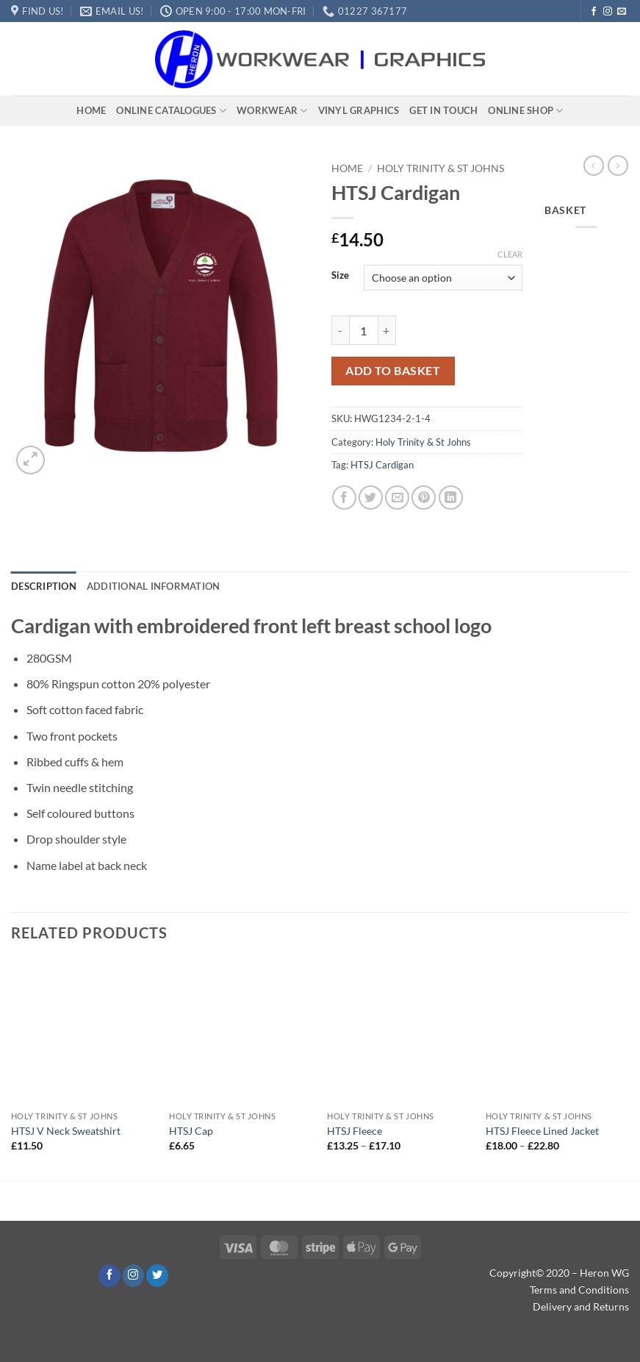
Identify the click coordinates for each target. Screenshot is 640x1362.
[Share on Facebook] (344, 497)
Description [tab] (43, 586)
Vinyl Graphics (359, 110)
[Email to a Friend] (397, 497)
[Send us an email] (621, 12)
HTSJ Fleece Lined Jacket (542, 1130)
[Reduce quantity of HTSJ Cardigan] (340, 330)
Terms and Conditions (579, 1289)
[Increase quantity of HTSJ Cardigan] (387, 330)
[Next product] (593, 165)
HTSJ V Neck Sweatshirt (66, 1130)
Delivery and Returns (581, 1306)
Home (91, 110)
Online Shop (525, 111)
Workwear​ (272, 111)
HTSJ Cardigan (382, 465)
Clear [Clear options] (509, 254)
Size (340, 276)
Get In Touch (443, 110)
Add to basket (392, 370)
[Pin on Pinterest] (423, 497)
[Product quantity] (363, 330)
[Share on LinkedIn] (451, 497)
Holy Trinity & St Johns (440, 168)
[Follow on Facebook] (593, 12)
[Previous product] (618, 165)
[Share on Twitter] (371, 497)
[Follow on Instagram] (607, 12)
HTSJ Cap (191, 1130)
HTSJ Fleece (354, 1130)
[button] (30, 460)
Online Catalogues (171, 111)
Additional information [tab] (153, 586)
